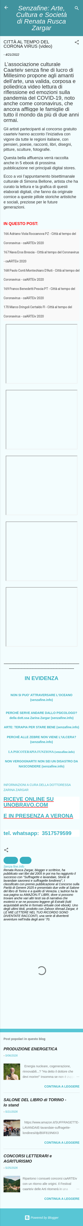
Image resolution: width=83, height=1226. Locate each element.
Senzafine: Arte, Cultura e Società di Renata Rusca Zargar (41, 17)
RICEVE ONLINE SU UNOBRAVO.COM (29, 802)
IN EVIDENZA (41, 678)
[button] (76, 43)
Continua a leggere (61, 1086)
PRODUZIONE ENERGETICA (30, 1049)
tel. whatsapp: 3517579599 (37, 833)
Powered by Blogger (42, 1217)
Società (11, 860)
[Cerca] (76, 9)
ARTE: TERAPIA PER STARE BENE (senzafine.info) (41, 727)
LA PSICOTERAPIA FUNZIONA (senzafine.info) (41, 752)
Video (26, 860)
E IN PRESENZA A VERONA (38, 816)
